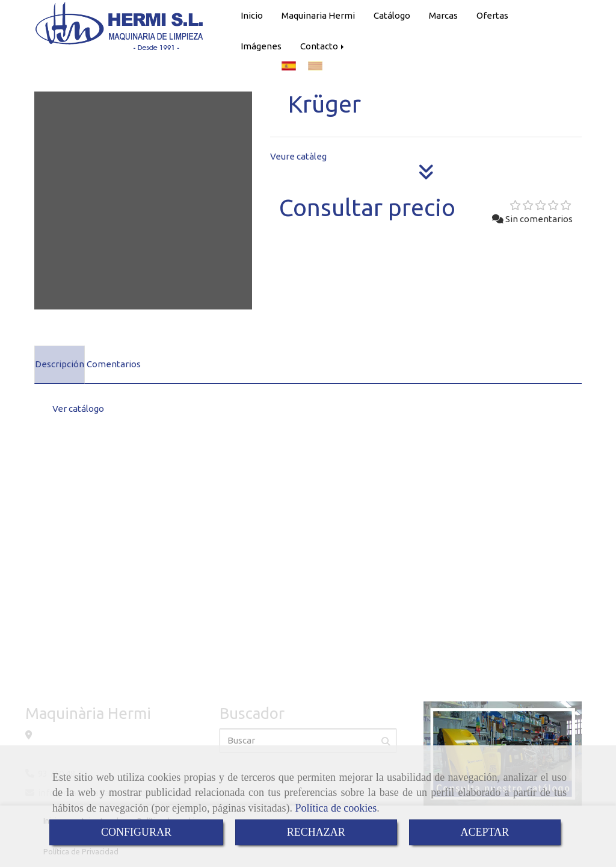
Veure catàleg (298, 156)
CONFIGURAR (136, 832)
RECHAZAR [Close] (316, 832)
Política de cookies (336, 808)
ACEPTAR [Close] (485, 832)
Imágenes (261, 46)
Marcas (443, 15)
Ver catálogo (78, 408)
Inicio (252, 15)
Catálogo (392, 15)
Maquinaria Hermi (318, 15)
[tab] (59, 365)
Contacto (323, 46)
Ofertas (492, 15)
